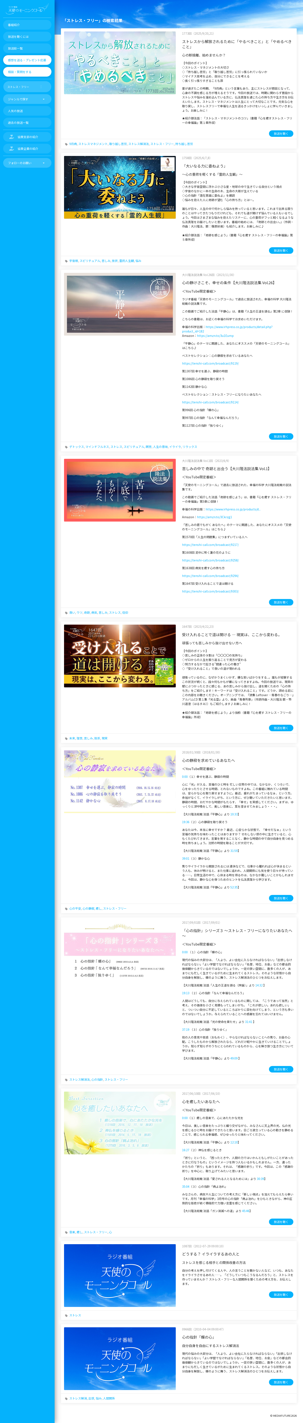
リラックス (189, 447)
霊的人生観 (126, 261)
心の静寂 (88, 908)
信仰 (125, 612)
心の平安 (75, 908)
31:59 (234, 851)
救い (72, 612)
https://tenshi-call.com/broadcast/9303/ (210, 591)
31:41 (248, 1022)
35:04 (185, 1186)
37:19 (185, 1029)
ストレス (116, 447)
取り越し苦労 (118, 144)
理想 (80, 738)
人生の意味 (160, 447)
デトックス (76, 447)
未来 (72, 738)
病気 (94, 612)
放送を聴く (281, 133)
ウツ (80, 612)
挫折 (115, 261)
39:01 (185, 858)
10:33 (234, 814)
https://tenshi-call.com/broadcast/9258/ (210, 560)
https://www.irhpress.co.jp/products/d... (233, 509)
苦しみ (106, 261)
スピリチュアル (90, 261)
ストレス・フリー (162, 144)
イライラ (175, 447)
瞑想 (149, 447)
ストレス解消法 (138, 144)
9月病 (73, 144)
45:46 (245, 1211)
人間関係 (109, 1398)
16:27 (185, 1150)
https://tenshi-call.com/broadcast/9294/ (210, 576)
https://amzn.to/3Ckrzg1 (214, 517)
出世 (91, 1398)
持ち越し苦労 (184, 144)
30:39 (260, 1179)
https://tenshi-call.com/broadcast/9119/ (210, 363)
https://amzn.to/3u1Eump (215, 336)
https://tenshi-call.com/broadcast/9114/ (210, 402)
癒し (99, 908)
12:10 (234, 1142)
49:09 (234, 1058)
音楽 (72, 1232)
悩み (138, 261)
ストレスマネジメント (93, 144)
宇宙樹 (73, 261)
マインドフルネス (97, 447)
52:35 (234, 887)
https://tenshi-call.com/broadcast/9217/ (210, 545)
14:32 (259, 985)
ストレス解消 (78, 1398)
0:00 (185, 776)
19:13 (185, 993)
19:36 (185, 822)
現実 (105, 738)
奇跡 (87, 612)
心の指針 (97, 1079)
